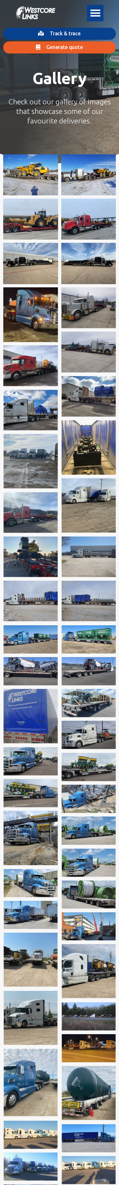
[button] (95, 13)
